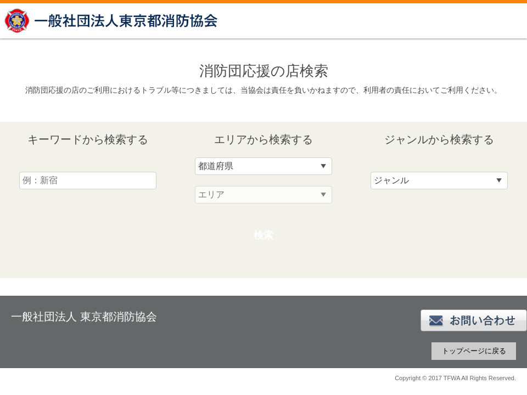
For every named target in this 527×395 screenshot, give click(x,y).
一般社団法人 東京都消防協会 (112, 20)
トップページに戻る (474, 351)
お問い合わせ (474, 320)
